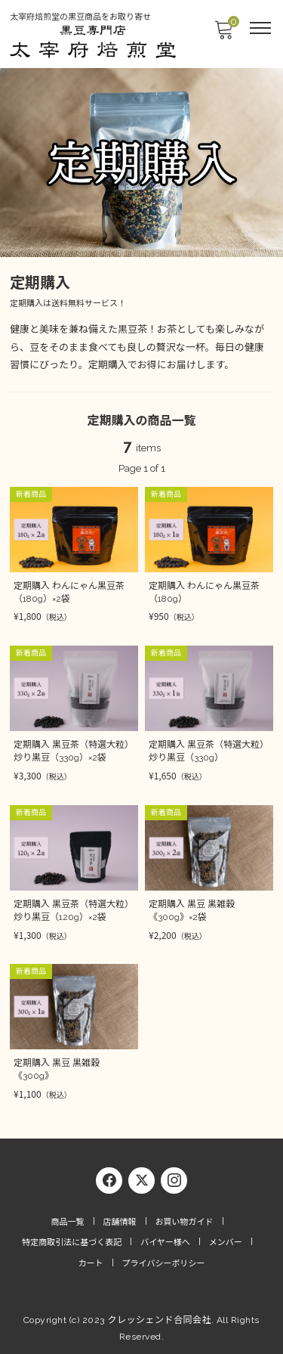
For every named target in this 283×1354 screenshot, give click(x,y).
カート (90, 1264)
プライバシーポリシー (163, 1264)
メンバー (225, 1242)
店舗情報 (120, 1222)
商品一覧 (68, 1222)
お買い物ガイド (184, 1222)
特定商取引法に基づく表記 (72, 1242)
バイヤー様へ (165, 1242)
